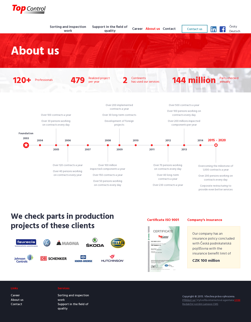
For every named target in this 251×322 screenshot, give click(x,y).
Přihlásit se (188, 300)
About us (153, 29)
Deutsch (234, 32)
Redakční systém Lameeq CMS (200, 304)
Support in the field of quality (109, 29)
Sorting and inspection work (68, 29)
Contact (169, 29)
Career (137, 29)
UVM (237, 300)
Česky (233, 27)
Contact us (194, 29)
